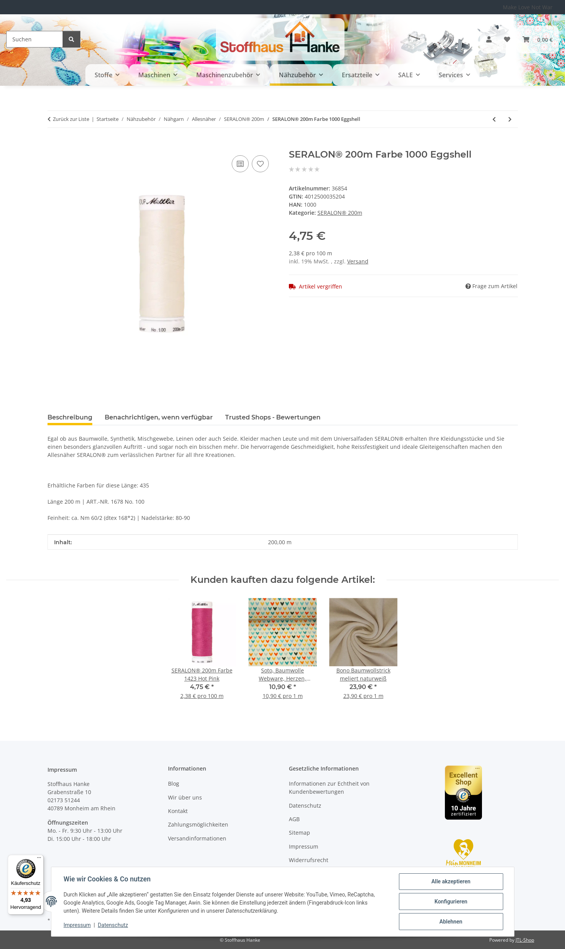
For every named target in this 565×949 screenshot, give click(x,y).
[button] (489, 39)
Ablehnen (450, 921)
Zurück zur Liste (71, 118)
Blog (173, 783)
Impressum (77, 925)
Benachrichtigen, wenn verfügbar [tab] (159, 417)
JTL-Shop (525, 940)
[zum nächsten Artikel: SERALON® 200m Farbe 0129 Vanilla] (510, 119)
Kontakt (178, 811)
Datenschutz (113, 925)
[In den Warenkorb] (54, 145)
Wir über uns (185, 797)
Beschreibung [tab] (70, 417)
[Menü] (39, 859)
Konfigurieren (450, 901)
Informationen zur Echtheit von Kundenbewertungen (329, 787)
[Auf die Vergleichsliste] (240, 163)
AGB (294, 819)
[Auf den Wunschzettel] (260, 163)
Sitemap (299, 832)
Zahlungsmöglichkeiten (198, 824)
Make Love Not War (528, 7)
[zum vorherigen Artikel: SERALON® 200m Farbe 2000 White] (494, 119)
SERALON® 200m (339, 212)
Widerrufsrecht (308, 860)
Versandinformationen (197, 838)
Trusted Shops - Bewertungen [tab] (273, 417)
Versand (357, 261)
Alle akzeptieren (450, 881)
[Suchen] (34, 39)
